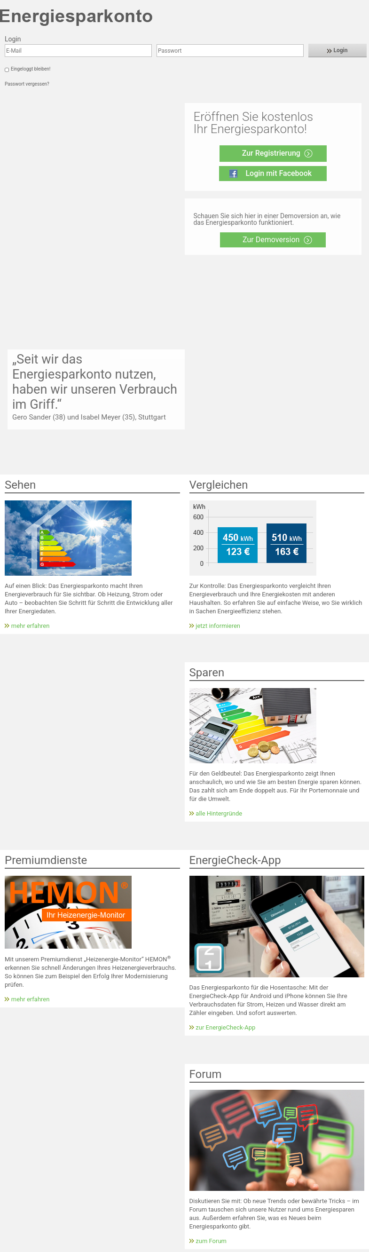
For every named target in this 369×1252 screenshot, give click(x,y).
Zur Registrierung (271, 153)
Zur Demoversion (271, 239)
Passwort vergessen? (27, 84)
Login (337, 50)
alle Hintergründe (219, 653)
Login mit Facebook (278, 173)
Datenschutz (77, 1246)
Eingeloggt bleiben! (30, 68)
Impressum (40, 1246)
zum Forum (211, 1080)
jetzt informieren (218, 464)
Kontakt (10, 1246)
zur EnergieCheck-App (225, 866)
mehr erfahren (30, 464)
